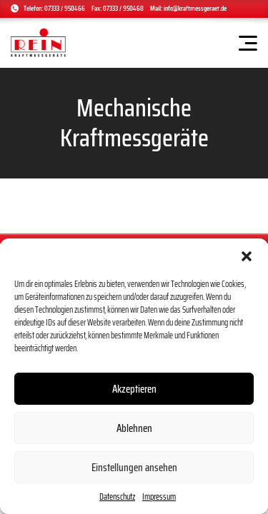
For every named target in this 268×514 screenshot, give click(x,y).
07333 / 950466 (64, 8)
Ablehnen (134, 428)
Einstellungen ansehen (134, 467)
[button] (246, 256)
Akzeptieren (134, 389)
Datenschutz (117, 496)
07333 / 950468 (123, 8)
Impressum (159, 496)
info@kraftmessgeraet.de (195, 8)
